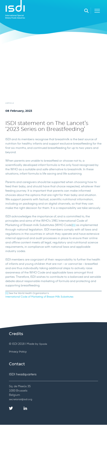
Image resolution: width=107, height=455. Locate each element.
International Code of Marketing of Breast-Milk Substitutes (39, 296)
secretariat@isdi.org (20, 399)
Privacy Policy (18, 352)
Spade (43, 344)
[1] (73, 225)
